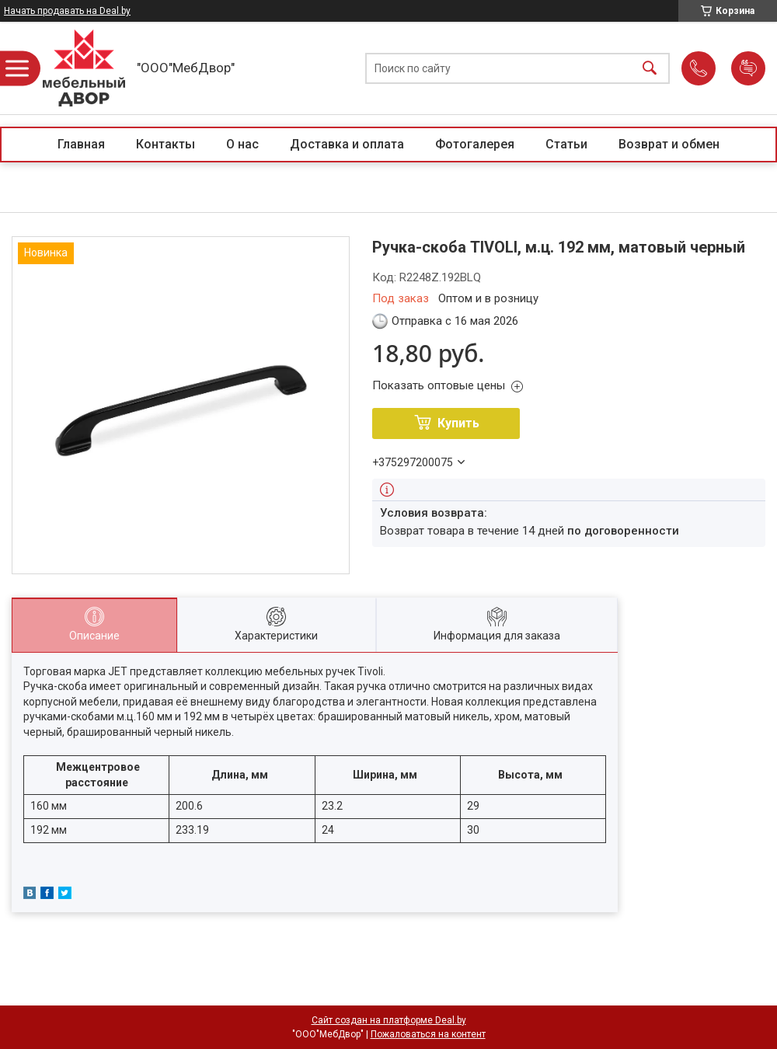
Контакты (165, 144)
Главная (81, 144)
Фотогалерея (474, 144)
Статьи (566, 144)
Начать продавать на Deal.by (67, 10)
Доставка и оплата (347, 144)
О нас (242, 144)
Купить (458, 423)
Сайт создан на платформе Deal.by (389, 1020)
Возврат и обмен (669, 144)
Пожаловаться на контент (428, 1034)
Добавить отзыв (748, 68)
